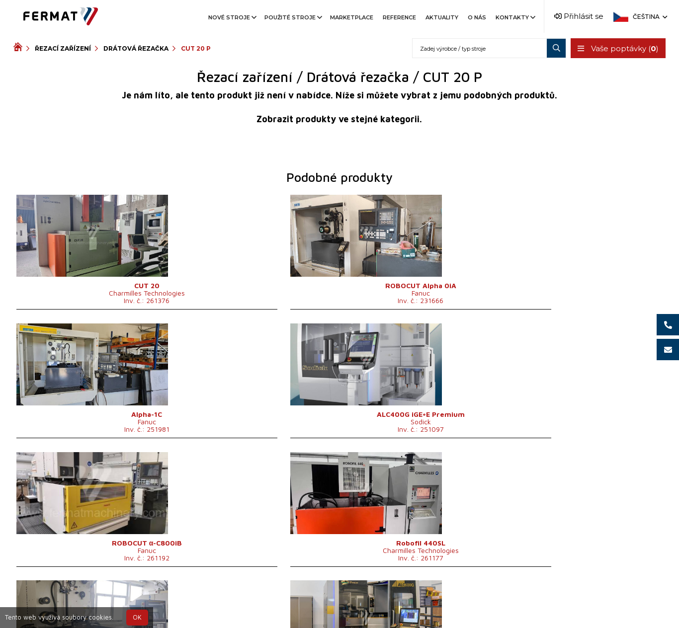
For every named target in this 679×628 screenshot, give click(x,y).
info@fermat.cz (339, 612)
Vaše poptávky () (617, 48)
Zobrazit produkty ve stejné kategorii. (339, 119)
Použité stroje (292, 17)
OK (137, 617)
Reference (399, 17)
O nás (477, 17)
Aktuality (441, 17)
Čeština (649, 16)
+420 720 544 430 (298, 600)
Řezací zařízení (63, 48)
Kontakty (515, 17)
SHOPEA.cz (89, 600)
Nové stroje (231, 17)
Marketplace (351, 17)
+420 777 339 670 (380, 600)
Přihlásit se (578, 16)
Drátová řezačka (136, 48)
